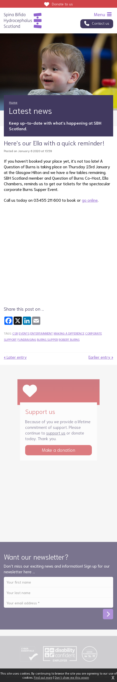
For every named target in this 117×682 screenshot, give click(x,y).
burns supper (47, 339)
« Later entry (15, 357)
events (24, 333)
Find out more (43, 677)
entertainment (41, 333)
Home (13, 102)
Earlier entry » (101, 357)
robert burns (69, 339)
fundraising (26, 339)
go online (90, 199)
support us (55, 434)
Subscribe (108, 616)
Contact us (100, 23)
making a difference (69, 333)
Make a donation (58, 452)
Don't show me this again (72, 677)
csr (15, 333)
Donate (62, 4)
